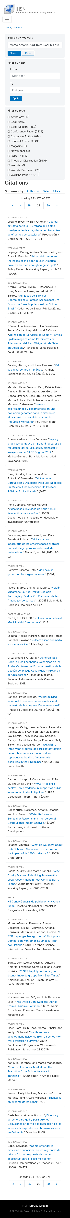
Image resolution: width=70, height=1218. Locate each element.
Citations (17, 27)
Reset (28, 53)
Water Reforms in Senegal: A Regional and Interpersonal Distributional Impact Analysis (32, 819)
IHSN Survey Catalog (35, 1205)
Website (18, 165)
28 (29, 205)
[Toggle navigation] (7, 19)
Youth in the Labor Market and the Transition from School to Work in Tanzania (30, 1071)
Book (18, 121)
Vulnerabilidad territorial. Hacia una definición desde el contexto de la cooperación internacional (33, 701)
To (11, 83)
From (13, 69)
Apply (16, 98)
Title (56, 191)
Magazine (19, 146)
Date (46, 191)
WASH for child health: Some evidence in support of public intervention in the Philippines (34, 788)
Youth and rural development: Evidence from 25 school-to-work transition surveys (34, 1037)
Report (19, 155)
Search (14, 53)
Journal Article (25, 141)
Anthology (20, 117)
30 (48, 205)
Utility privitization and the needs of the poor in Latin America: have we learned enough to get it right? (33, 261)
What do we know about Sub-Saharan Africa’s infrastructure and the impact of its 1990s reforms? (35, 849)
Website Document (25, 170)
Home (8, 27)
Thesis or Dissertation (29, 160)
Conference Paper (27, 131)
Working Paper (25, 175)
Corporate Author (26, 136)
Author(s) (33, 191)
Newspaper (20, 151)
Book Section (23, 126)
